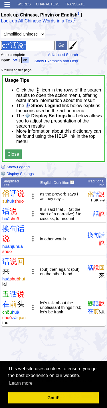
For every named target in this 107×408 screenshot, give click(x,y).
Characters (48, 4)
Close (13, 154)
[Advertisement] (60, 346)
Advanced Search (63, 55)
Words (24, 4)
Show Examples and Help (56, 61)
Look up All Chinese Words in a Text (37, 21)
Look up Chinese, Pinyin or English (39, 15)
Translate (75, 4)
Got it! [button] (53, 397)
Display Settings (17, 174)
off (15, 60)
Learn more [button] (21, 383)
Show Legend (15, 167)
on (25, 60)
